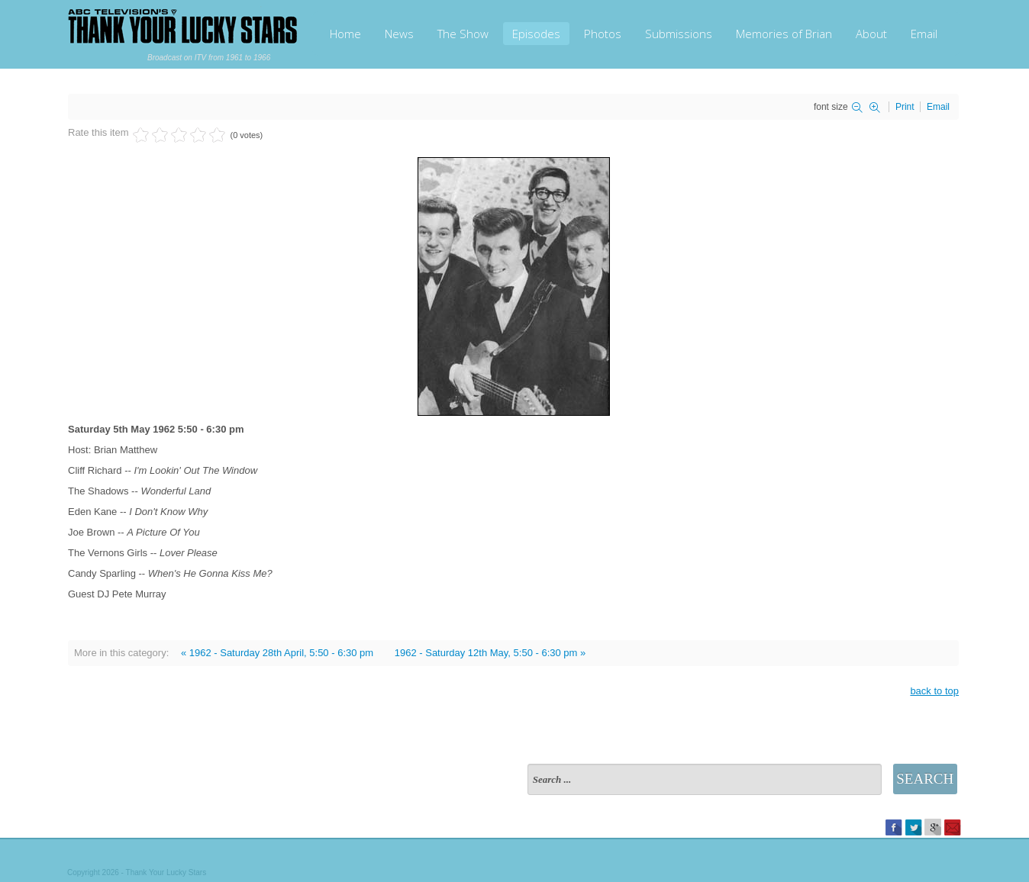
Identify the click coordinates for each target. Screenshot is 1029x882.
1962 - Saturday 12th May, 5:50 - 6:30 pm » (490, 652)
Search (924, 779)
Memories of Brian (784, 33)
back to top (934, 691)
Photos (602, 33)
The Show (463, 33)
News (399, 33)
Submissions (678, 33)
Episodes (536, 33)
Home (345, 33)
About (871, 33)
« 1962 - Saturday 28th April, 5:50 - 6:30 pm (277, 652)
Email (924, 33)
